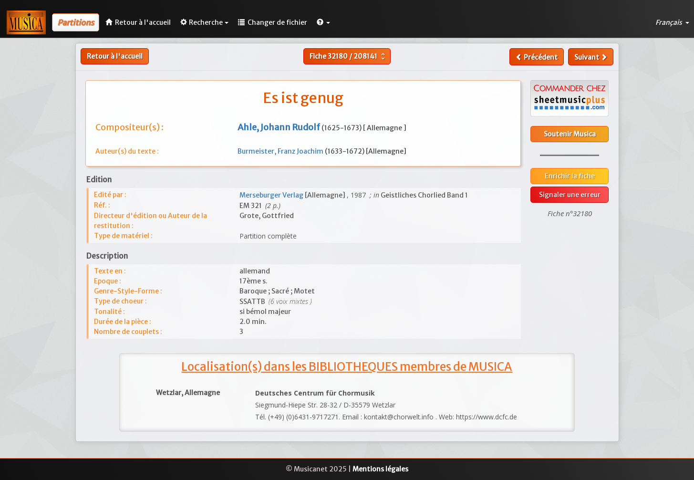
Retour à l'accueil (115, 56)
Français (672, 22)
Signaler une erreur (570, 194)
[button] (323, 22)
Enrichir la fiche (570, 176)
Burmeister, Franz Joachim (281, 151)
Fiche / (348, 56)
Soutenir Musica (570, 134)
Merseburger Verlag (272, 195)
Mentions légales (380, 469)
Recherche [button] (204, 22)
